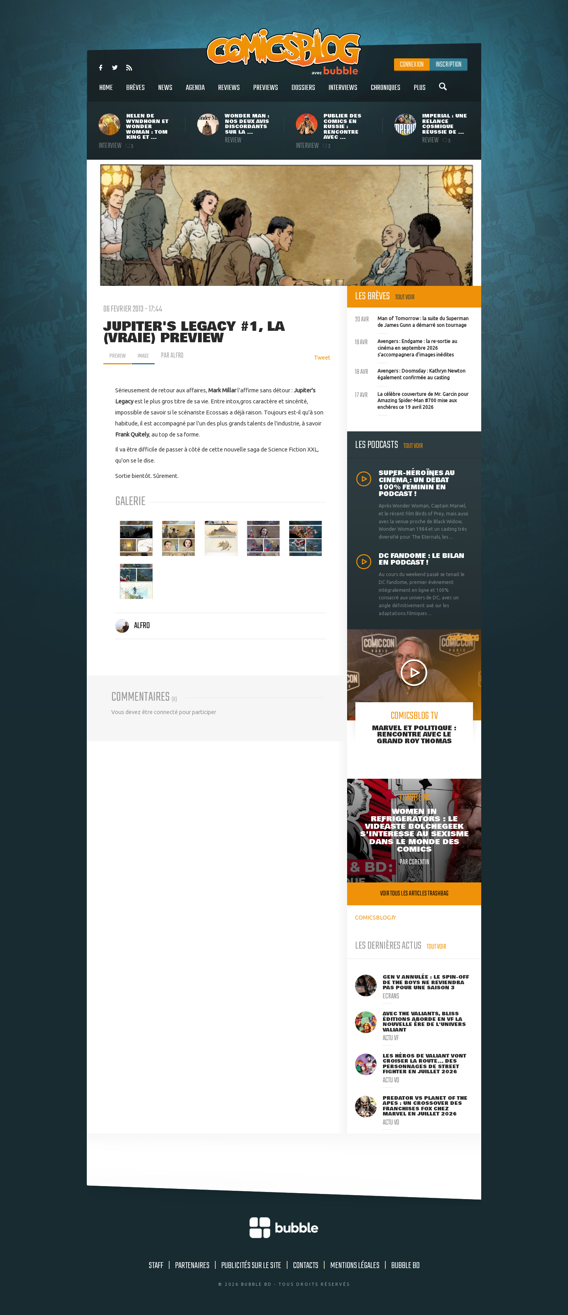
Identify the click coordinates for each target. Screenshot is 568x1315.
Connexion (412, 64)
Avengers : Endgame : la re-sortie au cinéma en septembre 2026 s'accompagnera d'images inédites (406, 347)
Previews (266, 92)
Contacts (305, 1266)
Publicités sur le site (251, 1266)
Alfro (132, 626)
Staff (156, 1266)
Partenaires (192, 1266)
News (165, 92)
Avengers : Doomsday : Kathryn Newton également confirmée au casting (410, 373)
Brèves (135, 92)
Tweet (322, 357)
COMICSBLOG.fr (375, 917)
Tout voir (405, 297)
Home (106, 92)
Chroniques (385, 92)
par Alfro (177, 355)
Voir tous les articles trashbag (414, 893)
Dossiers (303, 92)
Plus (419, 92)
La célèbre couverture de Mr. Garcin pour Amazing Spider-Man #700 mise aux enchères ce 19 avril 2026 (412, 400)
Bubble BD (405, 1266)
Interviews (343, 92)
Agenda (195, 92)
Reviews (229, 92)
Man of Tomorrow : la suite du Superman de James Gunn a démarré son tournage (412, 321)
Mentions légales (354, 1266)
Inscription (448, 64)
